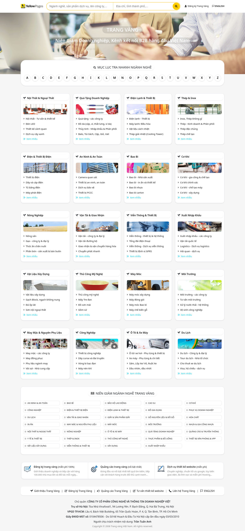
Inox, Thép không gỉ (191, 118)
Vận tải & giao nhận (92, 215)
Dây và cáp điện (34, 182)
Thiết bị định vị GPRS (140, 251)
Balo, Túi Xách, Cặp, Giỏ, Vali (93, 134)
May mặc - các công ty (38, 353)
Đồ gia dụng (155, 410)
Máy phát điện (34, 192)
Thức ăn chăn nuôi (36, 246)
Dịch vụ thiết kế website (187, 466)
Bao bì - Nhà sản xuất (141, 177)
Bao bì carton (136, 192)
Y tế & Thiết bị (34, 438)
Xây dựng (113, 445)
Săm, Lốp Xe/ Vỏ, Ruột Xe (143, 363)
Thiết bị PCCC (85, 192)
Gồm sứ (82, 309)
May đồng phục (34, 358)
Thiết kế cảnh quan (36, 128)
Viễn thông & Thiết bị (143, 215)
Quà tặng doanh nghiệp (94, 98)
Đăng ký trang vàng (54, 466)
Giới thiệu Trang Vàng (47, 491)
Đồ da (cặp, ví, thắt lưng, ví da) (94, 123)
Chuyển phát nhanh (89, 251)
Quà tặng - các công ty (90, 118)
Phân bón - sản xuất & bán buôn (43, 251)
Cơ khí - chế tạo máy (191, 187)
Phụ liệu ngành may (37, 363)
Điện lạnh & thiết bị (142, 98)
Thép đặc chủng (189, 128)
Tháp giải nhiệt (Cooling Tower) (146, 134)
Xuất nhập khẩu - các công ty (196, 236)
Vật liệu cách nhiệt (139, 128)
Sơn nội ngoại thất (36, 309)
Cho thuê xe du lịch (190, 363)
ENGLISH (218, 6)
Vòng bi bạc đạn (87, 363)
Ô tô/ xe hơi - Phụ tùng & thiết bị (147, 353)
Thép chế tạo (187, 134)
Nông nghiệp (35, 215)
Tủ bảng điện (33, 187)
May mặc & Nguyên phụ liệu (44, 332)
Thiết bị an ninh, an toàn (91, 182)
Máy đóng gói (136, 299)
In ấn (30, 424)
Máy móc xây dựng (139, 294)
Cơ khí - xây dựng (189, 192)
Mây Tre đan (85, 299)
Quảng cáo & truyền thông (204, 431)
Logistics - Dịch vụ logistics (194, 246)
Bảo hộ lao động (117, 403)
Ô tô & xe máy (139, 332)
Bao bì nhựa (135, 187)
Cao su (151, 403)
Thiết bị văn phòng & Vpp (202, 438)
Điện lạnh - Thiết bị (139, 118)
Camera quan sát (87, 177)
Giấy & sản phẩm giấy (119, 417)
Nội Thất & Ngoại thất (40, 98)
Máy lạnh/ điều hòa (139, 123)
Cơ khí (185, 156)
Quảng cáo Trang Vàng (114, 491)
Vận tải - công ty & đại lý (91, 236)
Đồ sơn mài (84, 304)
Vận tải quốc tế (188, 241)
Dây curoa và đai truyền (91, 358)
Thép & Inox (188, 98)
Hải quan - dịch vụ (190, 251)
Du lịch (185, 332)
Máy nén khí (85, 368)
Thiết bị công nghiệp (89, 353)
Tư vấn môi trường (190, 299)
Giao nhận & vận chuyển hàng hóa (97, 246)
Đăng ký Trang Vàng (197, 6)
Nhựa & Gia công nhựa (201, 424)
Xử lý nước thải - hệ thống (194, 304)
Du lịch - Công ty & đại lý (193, 353)
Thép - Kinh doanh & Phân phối (197, 123)
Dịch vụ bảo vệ (86, 187)
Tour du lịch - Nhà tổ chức (194, 358)
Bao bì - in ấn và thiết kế (142, 182)
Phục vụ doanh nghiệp (201, 410)
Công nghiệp (87, 332)
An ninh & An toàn (91, 156)
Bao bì (134, 156)
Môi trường (188, 274)
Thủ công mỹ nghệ (91, 274)
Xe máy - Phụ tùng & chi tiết (144, 358)
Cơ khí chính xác (189, 182)
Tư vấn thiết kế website (150, 491)
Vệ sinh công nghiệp (191, 309)
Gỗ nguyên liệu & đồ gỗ (161, 417)
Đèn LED (30, 123)
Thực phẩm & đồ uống (160, 438)
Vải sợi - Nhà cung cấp (38, 368)
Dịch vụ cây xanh (35, 134)
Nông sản (31, 236)
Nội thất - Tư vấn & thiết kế (40, 118)
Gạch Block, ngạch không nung (43, 299)
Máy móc (135, 274)
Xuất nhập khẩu (191, 215)
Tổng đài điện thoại (139, 241)
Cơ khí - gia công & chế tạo (194, 177)
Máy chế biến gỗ (138, 309)
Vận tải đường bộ (87, 241)
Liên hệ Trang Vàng (184, 491)
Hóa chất (194, 417)
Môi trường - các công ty (193, 294)
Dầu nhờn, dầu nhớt (140, 368)
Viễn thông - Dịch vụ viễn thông (146, 246)
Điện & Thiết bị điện (39, 156)
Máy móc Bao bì (138, 304)
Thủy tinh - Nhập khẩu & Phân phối (97, 128)
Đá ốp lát (31, 304)
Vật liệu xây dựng (38, 274)
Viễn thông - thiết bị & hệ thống (146, 236)
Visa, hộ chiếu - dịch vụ (192, 368)
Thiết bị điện (32, 177)
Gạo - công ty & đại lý (37, 241)
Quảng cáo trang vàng (120, 466)
